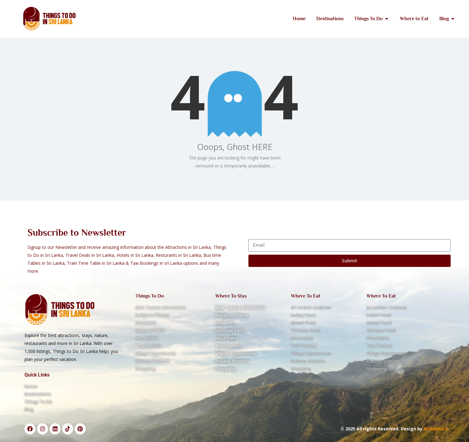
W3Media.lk (435, 429)
